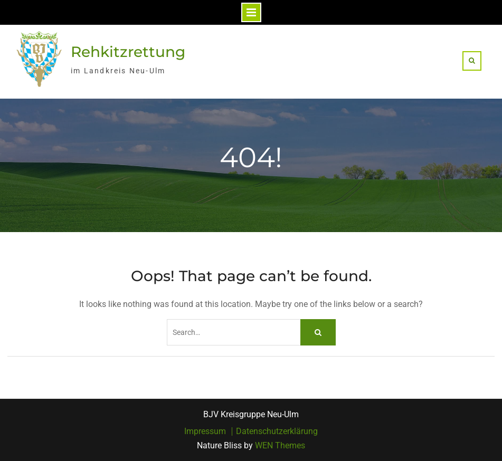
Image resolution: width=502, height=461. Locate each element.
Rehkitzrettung (128, 52)
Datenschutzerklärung (277, 431)
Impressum (205, 431)
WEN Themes (280, 445)
